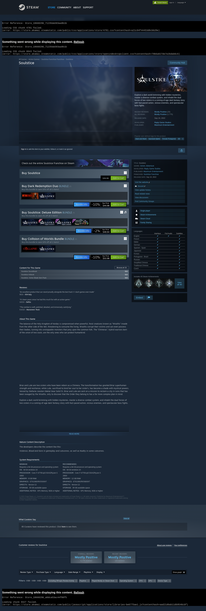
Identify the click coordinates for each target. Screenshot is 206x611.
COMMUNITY (64, 7)
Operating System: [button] (127, 584)
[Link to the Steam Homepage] (31, 9)
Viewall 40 (179, 221)
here (64, 530)
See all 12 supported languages (146, 207)
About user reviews (164, 549)
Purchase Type (42, 575)
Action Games (34, 63)
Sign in (23, 153)
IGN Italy (28, 298)
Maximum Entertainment (164, 128)
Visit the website (142, 254)
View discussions (141, 269)
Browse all (122, 271)
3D (179, 142)
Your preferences (180, 549)
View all (126, 522)
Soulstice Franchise (151, 246)
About (77, 7)
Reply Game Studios (162, 126)
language (180, 3)
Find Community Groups (144, 273)
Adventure (150, 238)
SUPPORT (88, 7)
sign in (171, 3)
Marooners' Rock (33, 313)
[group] (103, 584)
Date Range (73, 575)
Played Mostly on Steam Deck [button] (103, 584)
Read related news (142, 266)
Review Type (25, 575)
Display (100, 575)
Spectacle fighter (154, 142)
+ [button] (182, 142)
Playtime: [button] (83, 584)
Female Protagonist (169, 142)
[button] (118, 181)
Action (142, 238)
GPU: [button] (150, 584)
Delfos (28, 305)
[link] (100, 208)
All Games (23, 63)
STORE (51, 7)
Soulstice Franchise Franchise (52, 63)
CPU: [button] (141, 584)
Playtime (87, 575)
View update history (143, 262)
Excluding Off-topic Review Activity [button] (61, 584)
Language (58, 575)
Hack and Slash (141, 142)
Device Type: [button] (163, 584)
